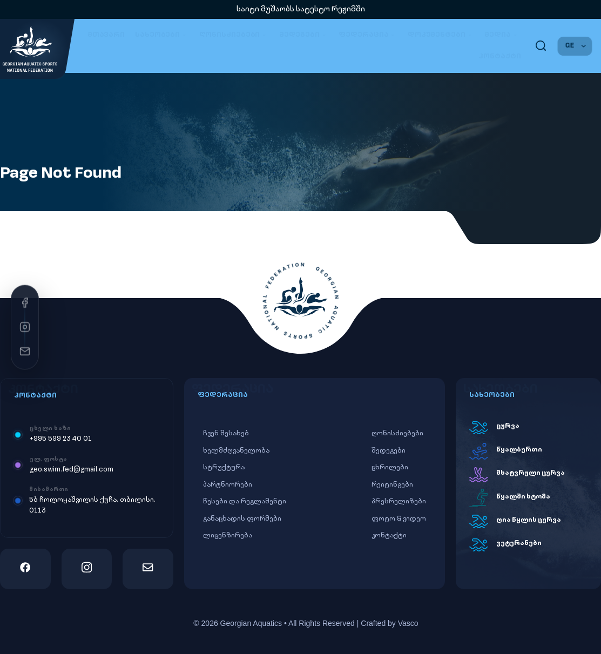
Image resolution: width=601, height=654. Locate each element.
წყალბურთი (519, 450)
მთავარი (106, 34)
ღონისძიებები (234, 35)
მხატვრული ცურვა (530, 473)
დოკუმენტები (441, 35)
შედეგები (304, 35)
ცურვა (507, 426)
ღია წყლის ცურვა (528, 520)
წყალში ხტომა (523, 497)
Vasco (408, 623)
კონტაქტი (499, 56)
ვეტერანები (519, 543)
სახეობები (162, 35)
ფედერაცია (368, 35)
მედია (501, 35)
